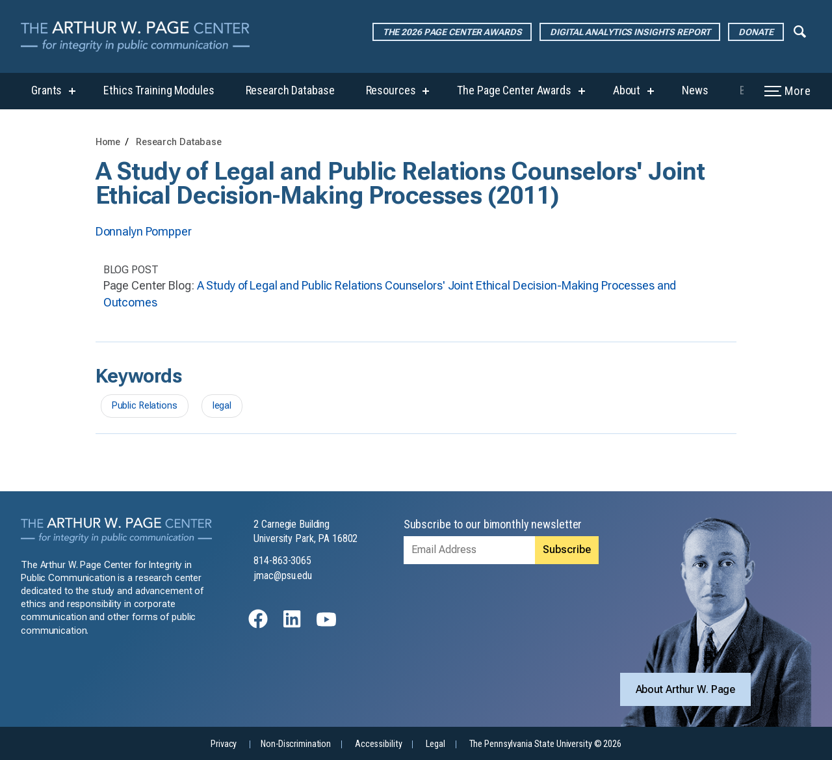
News (695, 90)
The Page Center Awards (514, 90)
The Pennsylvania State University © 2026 (545, 744)
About (626, 90)
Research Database (290, 90)
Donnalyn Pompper (144, 231)
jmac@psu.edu (283, 575)
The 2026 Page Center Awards (452, 32)
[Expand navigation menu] (799, 30)
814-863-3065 (282, 560)
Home (108, 142)
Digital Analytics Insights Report (630, 32)
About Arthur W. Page (686, 689)
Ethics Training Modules (158, 90)
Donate (755, 32)
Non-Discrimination (296, 744)
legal (222, 405)
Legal (435, 744)
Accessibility (378, 744)
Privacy (224, 744)
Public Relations (144, 405)
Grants (46, 90)
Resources (391, 90)
